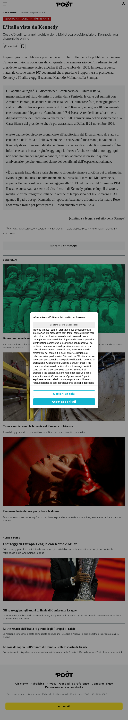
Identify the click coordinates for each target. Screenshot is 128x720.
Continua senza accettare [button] (64, 324)
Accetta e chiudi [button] (64, 402)
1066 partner (65, 369)
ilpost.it (79, 372)
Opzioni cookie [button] (64, 394)
